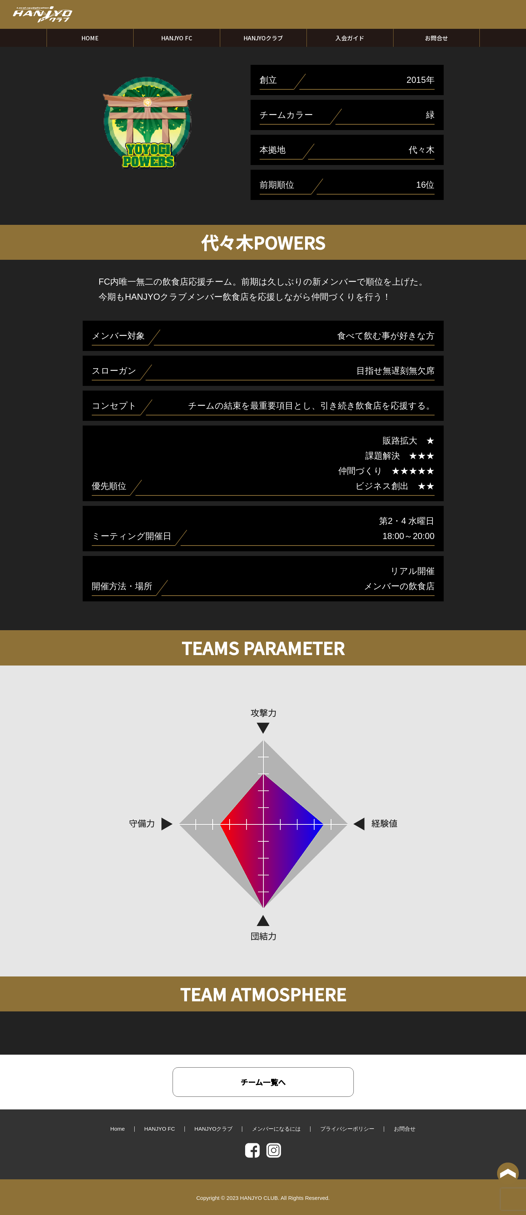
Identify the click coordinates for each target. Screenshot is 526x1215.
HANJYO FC (176, 38)
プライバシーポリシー (347, 1129)
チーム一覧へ (263, 1082)
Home (117, 1129)
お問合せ (436, 38)
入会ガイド (349, 38)
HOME (90, 38)
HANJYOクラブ (263, 38)
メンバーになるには (276, 1129)
